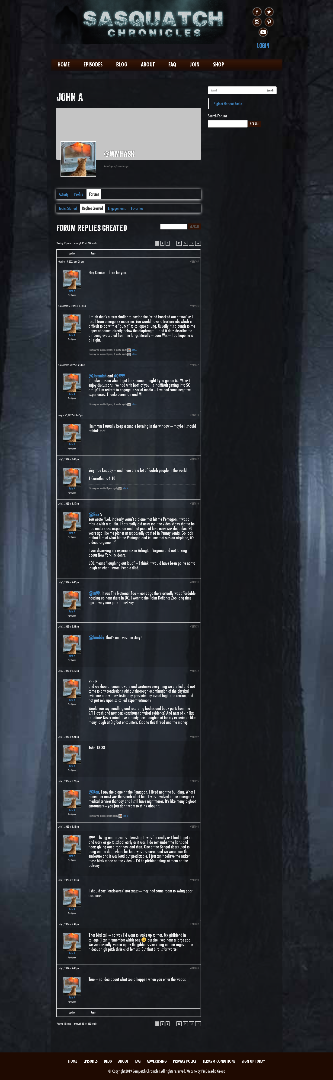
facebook (257, 12)
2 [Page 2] (162, 243)
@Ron (94, 792)
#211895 (194, 781)
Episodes (92, 64)
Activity (63, 194)
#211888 (194, 968)
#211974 (194, 582)
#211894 (194, 826)
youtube (263, 32)
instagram (257, 22)
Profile (78, 194)
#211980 (194, 503)
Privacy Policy (184, 1061)
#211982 (194, 459)
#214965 (194, 306)
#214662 (194, 365)
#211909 (194, 736)
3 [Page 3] (167, 243)
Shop (218, 64)
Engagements (117, 208)
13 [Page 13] (179, 243)
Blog (121, 64)
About (148, 64)
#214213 (194, 415)
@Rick (94, 514)
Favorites (137, 208)
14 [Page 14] (185, 243)
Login (263, 45)
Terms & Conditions (219, 1061)
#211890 (194, 880)
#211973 (194, 626)
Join (194, 64)
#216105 (194, 261)
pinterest (269, 22)
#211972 (194, 670)
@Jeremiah (97, 376)
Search (270, 90)
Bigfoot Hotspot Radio (228, 103)
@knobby (96, 637)
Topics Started (68, 208)
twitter (269, 12)
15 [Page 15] (191, 243)
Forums (94, 194)
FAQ (172, 64)
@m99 (94, 593)
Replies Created (92, 208)
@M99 (119, 376)
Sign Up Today (253, 1061)
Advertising (157, 1061)
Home (64, 64)
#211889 (194, 924)
